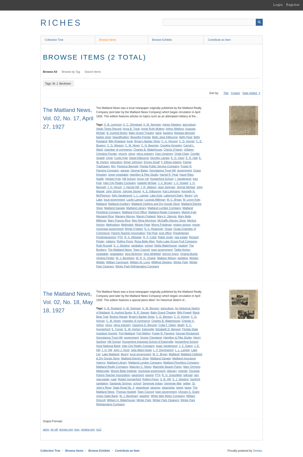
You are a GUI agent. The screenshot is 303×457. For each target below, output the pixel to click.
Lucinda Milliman (154, 199)
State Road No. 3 (123, 387)
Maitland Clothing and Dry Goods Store (155, 204)
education (116, 162)
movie (196, 224)
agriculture (188, 124)
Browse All (50, 71)
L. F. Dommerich (163, 350)
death (180, 325)
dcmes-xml (66, 429)
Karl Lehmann (171, 191)
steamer (155, 387)
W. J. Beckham (125, 258)
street (179, 387)
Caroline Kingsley (171, 145)
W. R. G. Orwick (146, 258)
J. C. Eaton (186, 346)
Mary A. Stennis (166, 216)
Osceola (194, 371)
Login (278, 4)
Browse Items (107, 39)
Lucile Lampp (134, 199)
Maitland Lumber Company (164, 208)
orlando (182, 371)
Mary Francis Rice (119, 220)
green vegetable (118, 174)
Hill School (128, 179)
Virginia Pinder (105, 258)
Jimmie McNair (186, 187)
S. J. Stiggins (121, 245)
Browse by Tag (71, 71)
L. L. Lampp (141, 195)
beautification (120, 137)
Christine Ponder (106, 154)
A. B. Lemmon (113, 124)
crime (109, 158)
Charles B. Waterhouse (147, 149)
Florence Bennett (127, 166)
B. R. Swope (141, 312)
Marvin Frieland (146, 216)
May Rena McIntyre (144, 220)
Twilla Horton (182, 249)
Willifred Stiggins (161, 262)
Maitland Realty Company (164, 212)
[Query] (213, 22)
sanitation (137, 245)
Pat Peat (152, 233)
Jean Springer (166, 187)
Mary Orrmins (191, 366)
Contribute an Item (219, 39)
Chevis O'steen (173, 149)
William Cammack (117, 262)
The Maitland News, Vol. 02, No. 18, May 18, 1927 (68, 302)
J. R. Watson (148, 187)
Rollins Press (125, 241)
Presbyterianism (106, 237)
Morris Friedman (161, 224)
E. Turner (117, 329)
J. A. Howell (181, 183)
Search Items (93, 71)
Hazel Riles (186, 174)
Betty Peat (185, 137)
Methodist (127, 224)
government (184, 170)
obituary (172, 371)
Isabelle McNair (146, 183)
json (76, 429)
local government (114, 199)
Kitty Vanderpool (122, 195)
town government (161, 249)
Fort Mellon (143, 333)
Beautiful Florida (141, 137)
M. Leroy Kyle (191, 199)
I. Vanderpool (183, 179)
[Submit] (259, 22)
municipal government (109, 229)
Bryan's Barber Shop (147, 141)
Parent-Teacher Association (128, 233)
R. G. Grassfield (171, 375)
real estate (181, 237)
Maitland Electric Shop (135, 358)
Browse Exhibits (162, 39)
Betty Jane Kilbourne (165, 137)
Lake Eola (156, 195)
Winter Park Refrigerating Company (137, 266)
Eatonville (148, 329)
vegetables (116, 254)
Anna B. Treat (131, 128)
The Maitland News (120, 249)
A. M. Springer (152, 124)
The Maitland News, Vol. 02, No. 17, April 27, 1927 (68, 118)
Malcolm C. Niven (140, 366)
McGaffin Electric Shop (171, 220)
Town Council (141, 249)
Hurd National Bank (108, 346)
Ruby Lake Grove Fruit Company (176, 241)
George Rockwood (187, 333)
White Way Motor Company (168, 396)
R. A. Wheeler (132, 237)
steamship (168, 387)
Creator (235, 93)
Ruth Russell (104, 245)
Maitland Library (136, 208)
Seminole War (172, 383)
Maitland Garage (114, 208)
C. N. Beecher (150, 145)
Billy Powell (184, 312)
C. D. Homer (181, 316)
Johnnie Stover (131, 191)
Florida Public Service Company (159, 166)
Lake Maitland (110, 354)
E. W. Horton (132, 329)
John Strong (113, 191)
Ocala (168, 229)
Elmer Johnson (133, 162)
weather (144, 396)
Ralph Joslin (165, 237)
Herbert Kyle (113, 179)
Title (225, 93)
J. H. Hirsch (114, 187)
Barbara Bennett (184, 133)
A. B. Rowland (113, 308)
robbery (110, 241)
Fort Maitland (127, 333)
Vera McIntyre (133, 254)
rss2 (98, 429)
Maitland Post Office (134, 212)
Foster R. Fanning (163, 333)
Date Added (250, 93)
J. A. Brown (165, 183)
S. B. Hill (165, 379)
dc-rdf (54, 429)
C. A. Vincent (169, 141)
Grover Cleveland (151, 337)
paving (149, 375)
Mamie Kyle (189, 212)
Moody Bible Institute (123, 371)
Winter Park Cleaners (166, 400)
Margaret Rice (105, 216)
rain (196, 375)
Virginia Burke (188, 254)
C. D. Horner (186, 141)
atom (46, 429)
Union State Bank (107, 396)
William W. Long (140, 262)
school (149, 245)
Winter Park (180, 262)
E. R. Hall (191, 158)
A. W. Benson (150, 308)
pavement (137, 375)
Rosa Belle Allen (144, 241)
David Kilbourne (139, 158)
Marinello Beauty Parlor (167, 366)
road (113, 379)
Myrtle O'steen (134, 229)
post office (165, 233)
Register (293, 4)
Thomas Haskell (126, 392)
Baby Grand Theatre (141, 133)
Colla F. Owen (167, 325)
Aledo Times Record (108, 128)
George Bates (139, 170)
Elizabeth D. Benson (168, 329)
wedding (183, 258)
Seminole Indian (152, 383)
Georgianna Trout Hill (162, 170)
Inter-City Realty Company (119, 183)
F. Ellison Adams (171, 162)
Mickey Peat (142, 224)
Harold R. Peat (169, 174)
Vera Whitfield (152, 254)
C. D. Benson (164, 316)
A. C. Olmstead (132, 124)
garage (124, 170)
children (189, 149)
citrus (131, 154)
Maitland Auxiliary (119, 204)
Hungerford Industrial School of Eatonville (147, 341)
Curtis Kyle (121, 158)
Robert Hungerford (129, 379)
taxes (187, 387)
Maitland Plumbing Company (181, 362)
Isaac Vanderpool (167, 346)
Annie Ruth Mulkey (152, 128)
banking (168, 133)
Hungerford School (161, 179)
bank (158, 133)
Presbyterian (180, 233)
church (123, 154)
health (100, 179)
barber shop (103, 137)
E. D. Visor (177, 158)
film (113, 166)
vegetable (102, 254)
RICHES (61, 23)
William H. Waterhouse (121, 400)
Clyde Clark (182, 154)
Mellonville (102, 371)
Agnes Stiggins (171, 124)
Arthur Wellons (175, 128)
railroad (187, 375)
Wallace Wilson (166, 258)
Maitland (101, 204)
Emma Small (151, 162)
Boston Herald (118, 316)
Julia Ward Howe (141, 350)
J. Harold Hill (131, 187)
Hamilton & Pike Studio (144, 174)
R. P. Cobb (149, 237)
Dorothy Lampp (159, 158)
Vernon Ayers (170, 254)
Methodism (113, 224)
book (130, 141)
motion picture (182, 224)
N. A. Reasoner (153, 229)
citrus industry (145, 154)
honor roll (143, 179)
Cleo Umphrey (164, 154)
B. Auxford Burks (116, 133)
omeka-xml (88, 429)
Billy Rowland (117, 141)
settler (187, 383)
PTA (120, 237)
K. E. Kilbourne (152, 191)
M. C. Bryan (174, 199)
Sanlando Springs (121, 383)
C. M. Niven (132, 145)
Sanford (195, 379)
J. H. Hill (107, 350)
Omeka (257, 450)
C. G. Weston (115, 145)
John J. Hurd (121, 350)
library (188, 195)
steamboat (142, 387)
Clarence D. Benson (144, 325)
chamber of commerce (118, 149)
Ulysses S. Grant (188, 392)
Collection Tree (54, 39)
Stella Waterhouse (165, 245)
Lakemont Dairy (173, 195)
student (182, 245)
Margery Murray (125, 216)
